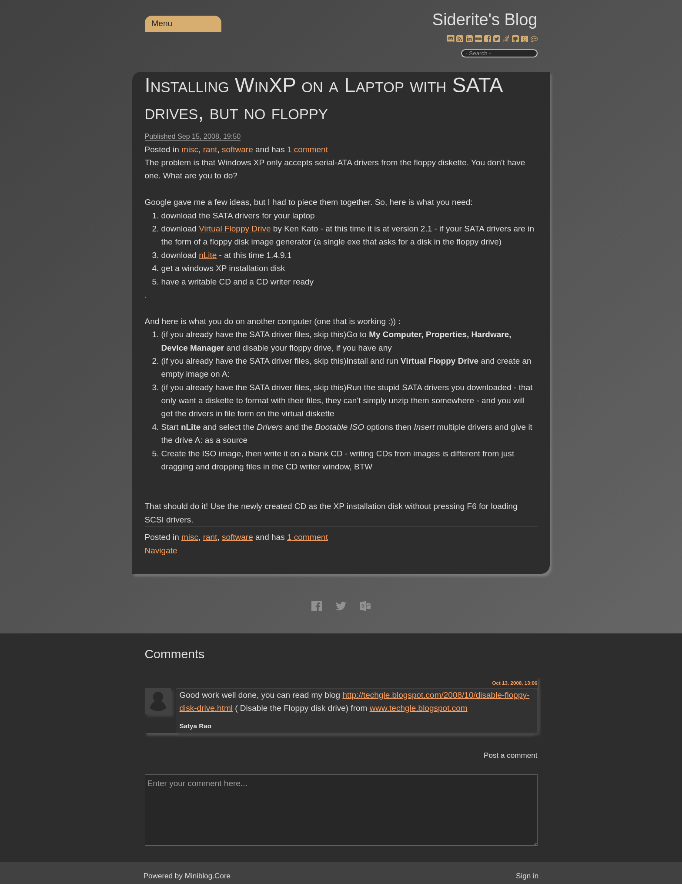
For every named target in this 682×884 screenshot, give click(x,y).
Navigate (161, 550)
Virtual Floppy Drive (235, 228)
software (237, 149)
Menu (162, 23)
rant (210, 149)
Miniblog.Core (208, 876)
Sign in (527, 876)
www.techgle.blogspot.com (419, 708)
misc (189, 149)
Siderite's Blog (485, 19)
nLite (208, 255)
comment (307, 149)
